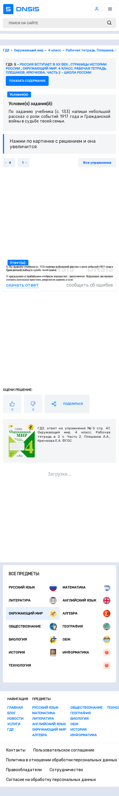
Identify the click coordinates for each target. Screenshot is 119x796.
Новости (15, 719)
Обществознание (33, 626)
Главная (15, 708)
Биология (33, 639)
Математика (87, 587)
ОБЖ (87, 639)
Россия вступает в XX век (44, 64)
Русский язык (33, 587)
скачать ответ (22, 285)
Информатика (87, 652)
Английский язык (87, 600)
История (33, 652)
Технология (59, 665)
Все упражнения (97, 163)
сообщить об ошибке (89, 285)
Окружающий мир (33, 613)
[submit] (109, 23)
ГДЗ (10, 730)
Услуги (13, 724)
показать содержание (27, 81)
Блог (11, 713)
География (87, 626)
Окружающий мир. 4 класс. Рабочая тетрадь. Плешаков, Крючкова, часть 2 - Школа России (56, 70)
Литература (33, 600)
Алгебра (87, 613)
